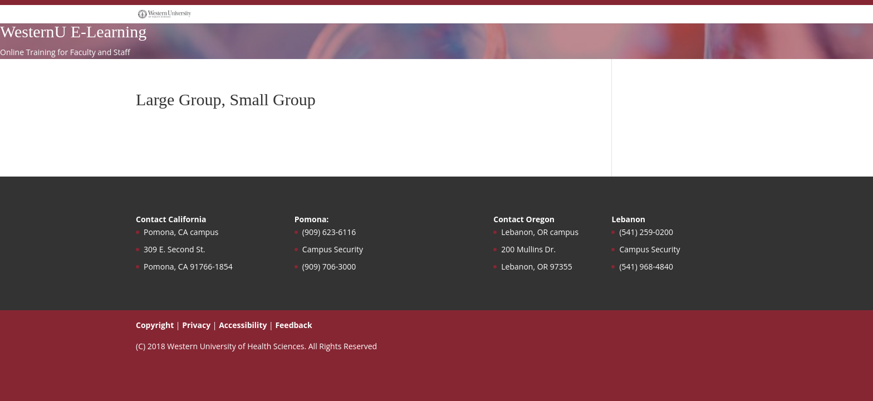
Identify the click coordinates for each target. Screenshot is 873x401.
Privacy (196, 325)
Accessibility (243, 325)
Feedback (293, 325)
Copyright (155, 325)
